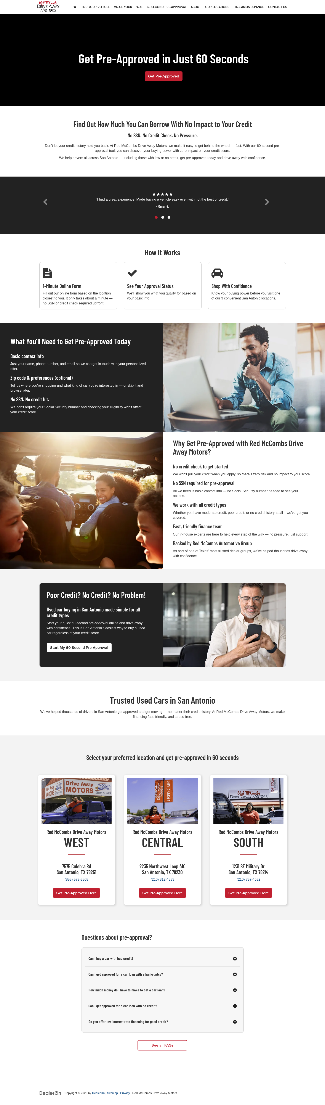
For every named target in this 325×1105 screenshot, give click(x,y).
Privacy (125, 1093)
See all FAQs (162, 1045)
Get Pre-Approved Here (76, 893)
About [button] (196, 7)
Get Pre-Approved (163, 76)
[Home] (74, 7)
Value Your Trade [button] (128, 7)
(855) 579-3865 (76, 879)
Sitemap (112, 1093)
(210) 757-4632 (248, 879)
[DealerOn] (50, 1093)
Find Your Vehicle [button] (95, 7)
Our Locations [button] (217, 7)
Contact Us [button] (277, 7)
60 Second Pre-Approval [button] (166, 7)
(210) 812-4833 (162, 879)
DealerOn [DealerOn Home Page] (98, 1093)
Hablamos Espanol (249, 7)
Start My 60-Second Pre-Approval (79, 647)
